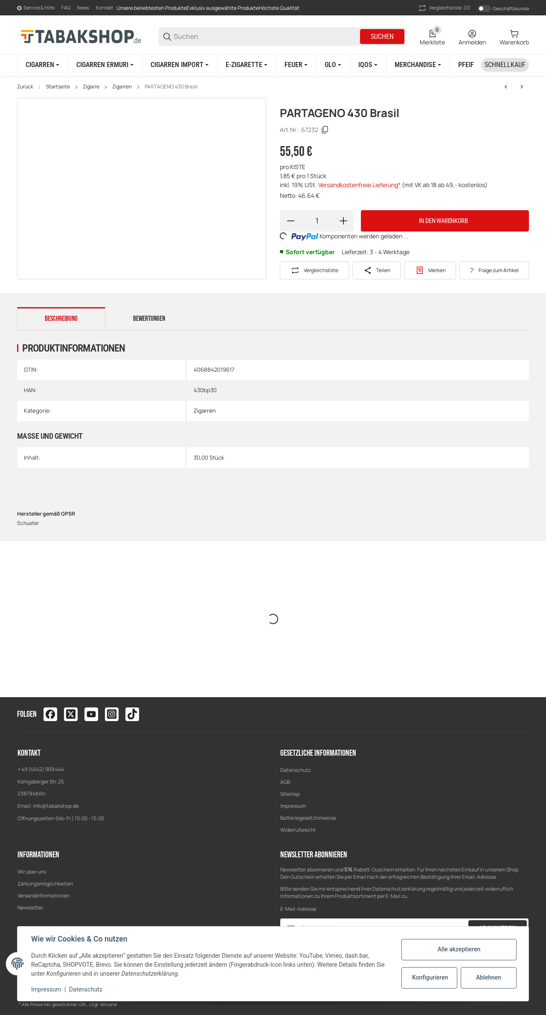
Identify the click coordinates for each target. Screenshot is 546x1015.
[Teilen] (376, 270)
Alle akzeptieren (459, 949)
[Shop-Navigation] (36, 8)
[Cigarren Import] (179, 65)
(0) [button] (443, 8)
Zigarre (91, 86)
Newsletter (30, 907)
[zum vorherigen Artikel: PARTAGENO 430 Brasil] (506, 86)
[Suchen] (266, 36)
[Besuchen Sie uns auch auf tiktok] (132, 714)
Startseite (58, 86)
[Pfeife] (470, 65)
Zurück (25, 86)
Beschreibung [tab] (61, 318)
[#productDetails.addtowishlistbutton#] (430, 270)
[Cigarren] (42, 65)
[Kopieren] (325, 130)
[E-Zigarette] (246, 65)
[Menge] (317, 221)
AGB (285, 782)
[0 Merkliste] (432, 36)
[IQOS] (368, 65)
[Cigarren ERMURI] (105, 65)
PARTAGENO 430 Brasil (171, 86)
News (83, 7)
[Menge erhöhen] (343, 221)
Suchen (382, 36)
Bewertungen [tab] (149, 318)
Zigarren (122, 86)
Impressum (293, 806)
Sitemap (290, 794)
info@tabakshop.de (56, 806)
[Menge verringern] (290, 221)
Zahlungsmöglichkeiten (45, 883)
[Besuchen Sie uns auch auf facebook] (50, 714)
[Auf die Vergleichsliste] (314, 270)
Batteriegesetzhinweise (308, 817)
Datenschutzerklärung (398, 888)
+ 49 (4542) (31, 769)
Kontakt (104, 7)
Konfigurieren (430, 977)
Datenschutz (295, 770)
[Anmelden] (472, 36)
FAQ (65, 7)
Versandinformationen (43, 895)
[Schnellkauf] (505, 65)
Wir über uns (31, 871)
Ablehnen (488, 977)
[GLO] (333, 65)
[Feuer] (296, 65)
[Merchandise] (418, 65)
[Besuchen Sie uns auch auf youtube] (91, 714)
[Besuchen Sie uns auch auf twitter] (71, 714)
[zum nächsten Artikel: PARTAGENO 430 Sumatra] (521, 86)
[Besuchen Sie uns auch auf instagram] (112, 714)
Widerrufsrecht (298, 829)
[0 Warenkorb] (514, 36)
